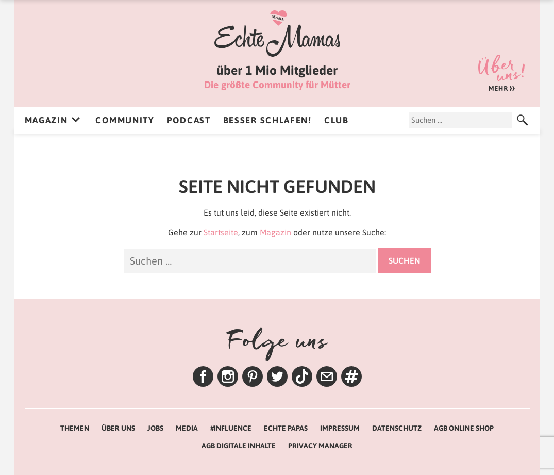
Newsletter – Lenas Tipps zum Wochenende (326, 376)
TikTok (302, 376)
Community (124, 120)
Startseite (221, 232)
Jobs (155, 428)
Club (336, 120)
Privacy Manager (320, 445)
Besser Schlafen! (267, 120)
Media (187, 428)
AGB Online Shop (464, 428)
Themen (351, 376)
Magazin (46, 120)
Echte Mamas (277, 33)
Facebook (203, 376)
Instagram (227, 376)
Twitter (277, 376)
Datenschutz (397, 428)
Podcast (189, 120)
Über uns (501, 73)
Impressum (340, 428)
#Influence (230, 428)
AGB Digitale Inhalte (239, 445)
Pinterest (252, 376)
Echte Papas (286, 428)
